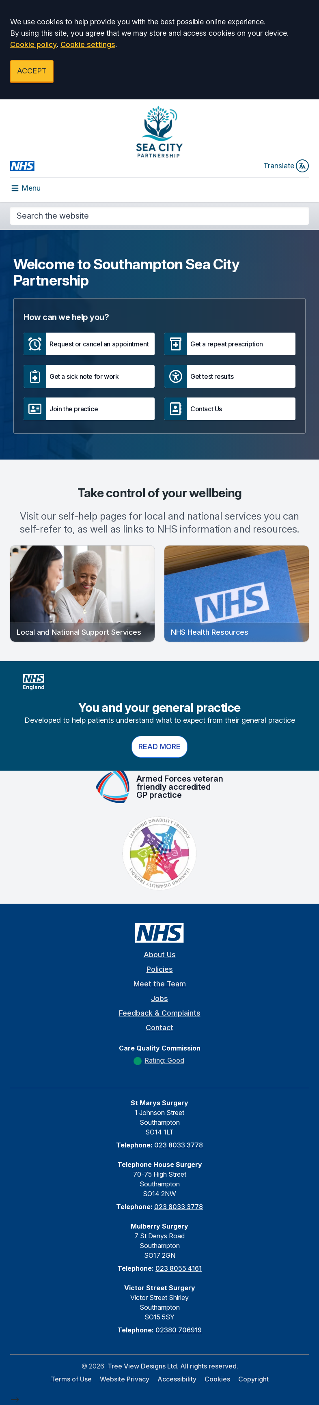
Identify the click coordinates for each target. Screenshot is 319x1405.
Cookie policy (33, 44)
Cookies (217, 1379)
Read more (159, 746)
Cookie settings (87, 44)
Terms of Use (71, 1379)
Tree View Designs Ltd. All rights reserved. (173, 1366)
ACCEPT (32, 71)
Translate (286, 165)
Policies (160, 969)
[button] (89, 344)
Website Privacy (124, 1379)
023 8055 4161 (178, 1268)
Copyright (253, 1379)
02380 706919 (178, 1330)
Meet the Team (160, 984)
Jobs (159, 998)
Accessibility (176, 1379)
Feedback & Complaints (159, 1013)
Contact (159, 1027)
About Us (160, 954)
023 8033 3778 (178, 1145)
